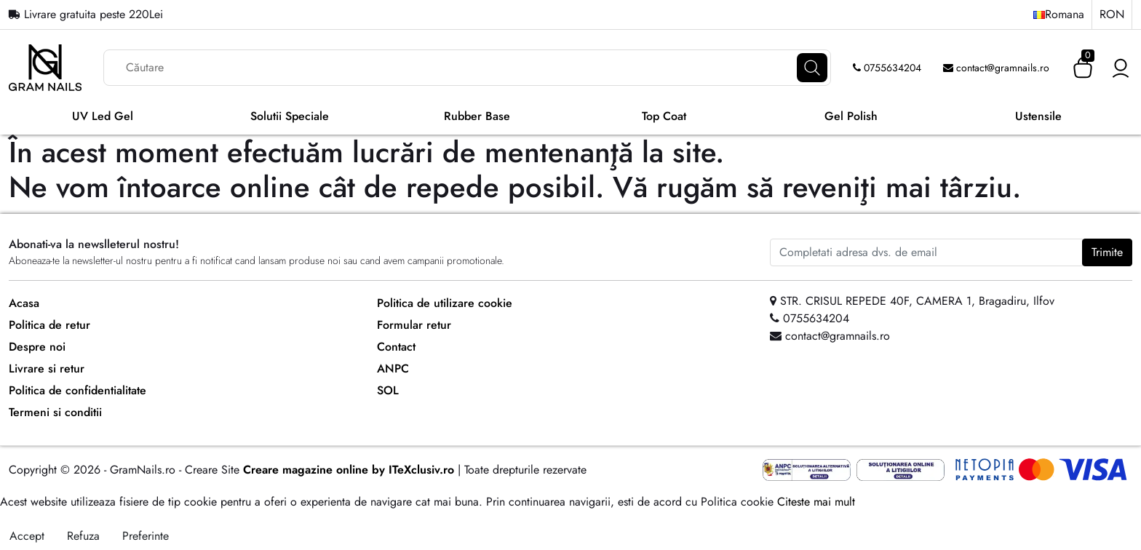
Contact (396, 346)
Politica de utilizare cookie (444, 303)
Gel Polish (851, 116)
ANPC (393, 368)
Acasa (24, 303)
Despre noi (37, 346)
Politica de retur (49, 324)
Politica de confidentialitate (77, 390)
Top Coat (664, 116)
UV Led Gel (102, 116)
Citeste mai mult (816, 501)
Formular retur (414, 324)
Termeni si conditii (55, 412)
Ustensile (1038, 116)
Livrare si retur (46, 368)
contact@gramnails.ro (996, 67)
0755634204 (887, 67)
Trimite (1107, 252)
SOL (388, 390)
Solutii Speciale (289, 116)
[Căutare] (812, 67)
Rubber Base (477, 116)
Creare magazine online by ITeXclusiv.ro (348, 469)
